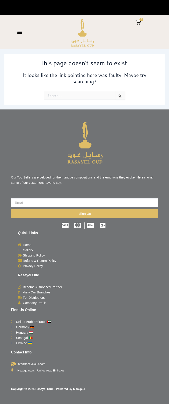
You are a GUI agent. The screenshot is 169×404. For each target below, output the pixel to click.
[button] (19, 32)
